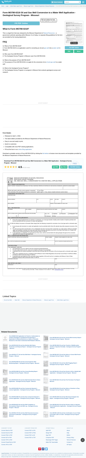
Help (68, 432)
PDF (69, 51)
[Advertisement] (33, 87)
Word (78, 51)
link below (45, 153)
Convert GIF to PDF (6, 437)
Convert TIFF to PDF (6, 440)
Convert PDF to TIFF (30, 437)
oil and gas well (50, 62)
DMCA (68, 435)
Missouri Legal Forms (49, 300)
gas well (46, 48)
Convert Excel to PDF (7, 432)
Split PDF (48, 430)
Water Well (17, 300)
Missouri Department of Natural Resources (31, 300)
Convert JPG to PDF (6, 444)
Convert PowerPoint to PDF (8, 442)
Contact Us (69, 442)
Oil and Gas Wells (8, 300)
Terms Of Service (71, 440)
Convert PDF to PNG (30, 432)
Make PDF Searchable (52, 442)
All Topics (69, 444)
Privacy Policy (70, 437)
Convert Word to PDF (7, 430)
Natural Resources (49, 33)
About (68, 430)
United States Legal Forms (63, 300)
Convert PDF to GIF (30, 435)
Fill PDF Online (21, 23)
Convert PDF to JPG (30, 430)
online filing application (25, 149)
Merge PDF (49, 432)
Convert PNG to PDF (6, 435)
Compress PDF (50, 437)
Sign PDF (48, 435)
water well (56, 48)
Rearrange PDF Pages (52, 440)
